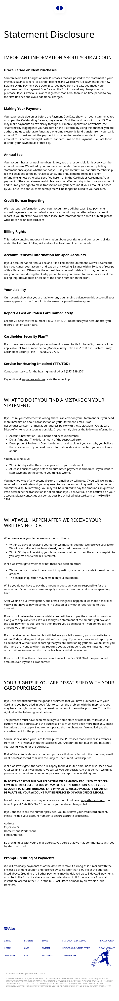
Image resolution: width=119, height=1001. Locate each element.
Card (26, 948)
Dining (7, 940)
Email (45, 940)
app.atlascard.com (33, 379)
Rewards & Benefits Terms (76, 948)
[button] (59, 8)
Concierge (9, 955)
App (26, 955)
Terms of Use (69, 955)
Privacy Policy (106, 940)
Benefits (28, 940)
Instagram (48, 955)
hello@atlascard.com (31, 220)
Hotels (7, 948)
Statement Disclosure (74, 940)
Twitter (46, 948)
